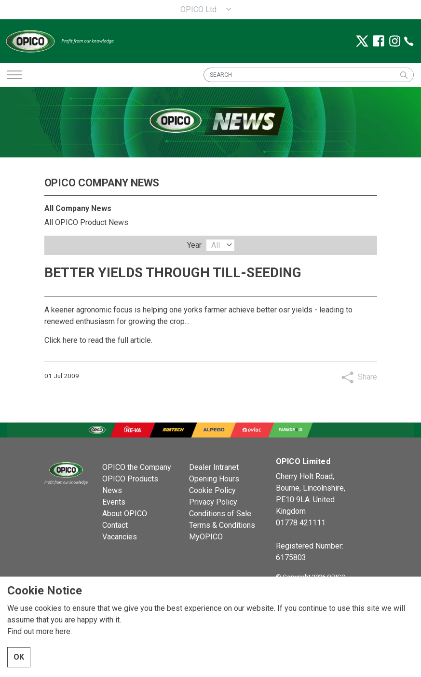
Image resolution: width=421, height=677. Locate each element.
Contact (115, 525)
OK (19, 657)
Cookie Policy (212, 490)
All (215, 245)
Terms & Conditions (222, 525)
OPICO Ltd (198, 9)
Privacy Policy (213, 502)
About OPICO (124, 513)
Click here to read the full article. (98, 340)
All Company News (77, 208)
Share (367, 376)
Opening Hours (214, 478)
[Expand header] (14, 75)
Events (113, 502)
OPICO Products (130, 478)
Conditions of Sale (220, 513)
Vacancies (119, 536)
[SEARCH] (309, 75)
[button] (403, 75)
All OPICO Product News (86, 222)
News (112, 490)
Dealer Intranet (214, 467)
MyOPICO (206, 536)
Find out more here (38, 631)
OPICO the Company (136, 467)
